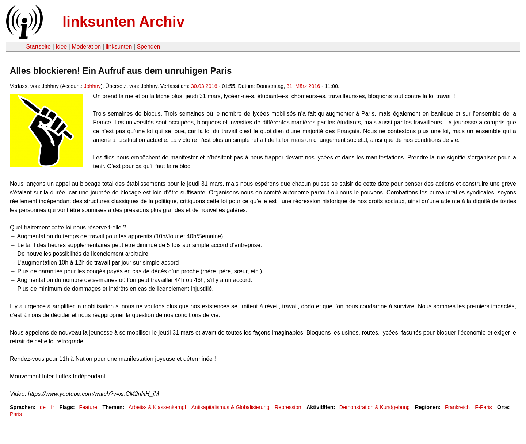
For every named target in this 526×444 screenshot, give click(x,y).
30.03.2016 (204, 86)
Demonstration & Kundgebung (374, 407)
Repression (288, 407)
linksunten (119, 46)
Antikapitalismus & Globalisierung (230, 407)
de (43, 407)
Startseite (38, 46)
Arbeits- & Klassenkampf (157, 407)
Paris (16, 414)
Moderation (86, 46)
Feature (88, 407)
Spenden (148, 46)
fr (52, 407)
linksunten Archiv (123, 21)
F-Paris (483, 407)
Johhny (92, 86)
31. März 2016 (303, 86)
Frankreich (457, 407)
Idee (61, 46)
